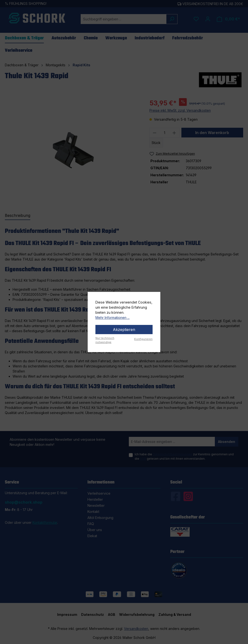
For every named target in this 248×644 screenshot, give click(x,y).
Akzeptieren (124, 329)
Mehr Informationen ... (112, 317)
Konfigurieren (143, 339)
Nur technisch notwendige (104, 340)
